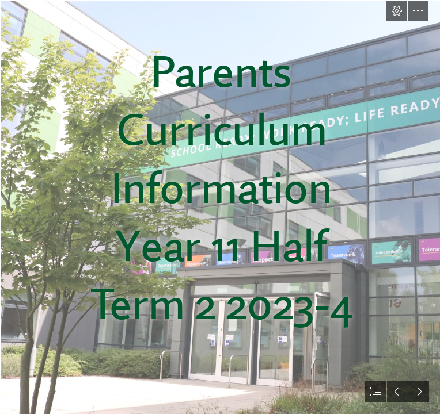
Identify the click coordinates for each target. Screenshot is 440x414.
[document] (220, 207)
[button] (396, 11)
